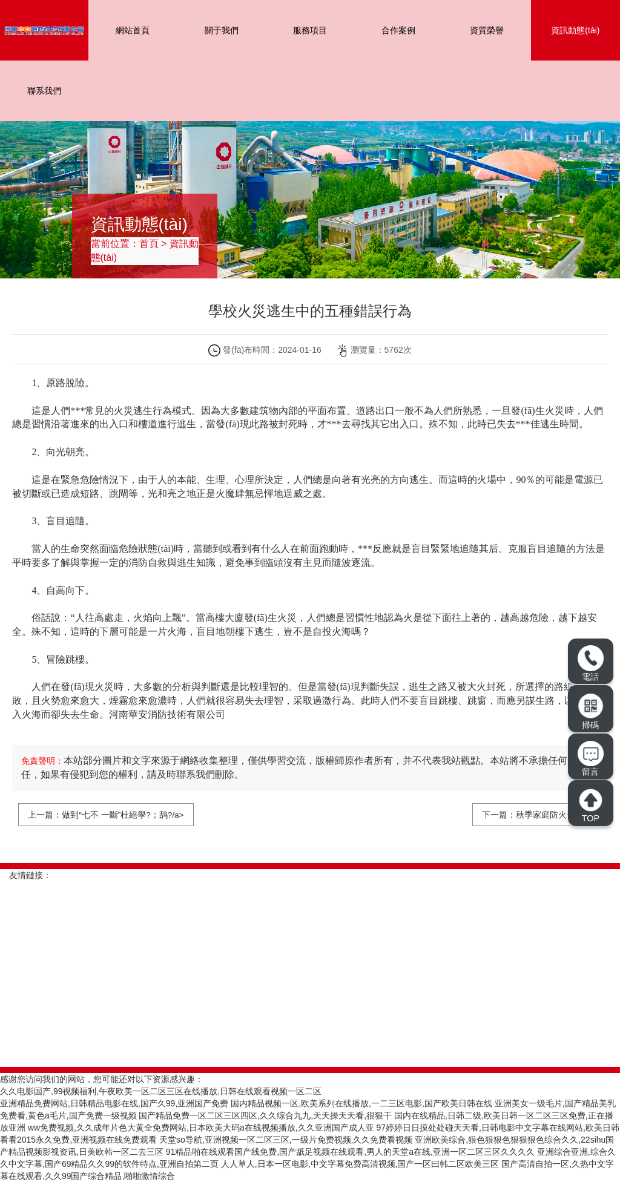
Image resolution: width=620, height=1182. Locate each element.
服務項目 (310, 30)
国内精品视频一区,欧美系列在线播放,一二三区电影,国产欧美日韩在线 (361, 1103)
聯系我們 (44, 91)
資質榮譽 (487, 30)
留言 (590, 759)
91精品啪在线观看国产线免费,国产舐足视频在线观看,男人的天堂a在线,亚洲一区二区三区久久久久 (350, 1152)
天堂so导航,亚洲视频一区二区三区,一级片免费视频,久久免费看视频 (285, 1139)
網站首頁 (133, 30)
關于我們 (222, 30)
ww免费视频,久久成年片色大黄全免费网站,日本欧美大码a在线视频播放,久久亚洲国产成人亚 (201, 1127)
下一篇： (499, 814)
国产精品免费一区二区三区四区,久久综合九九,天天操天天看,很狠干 (265, 1115)
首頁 (149, 243)
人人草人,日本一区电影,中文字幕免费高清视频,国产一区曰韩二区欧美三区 (360, 1164)
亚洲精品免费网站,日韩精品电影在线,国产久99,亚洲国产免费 (114, 1103)
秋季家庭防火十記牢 (554, 814)
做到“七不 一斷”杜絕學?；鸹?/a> (123, 814)
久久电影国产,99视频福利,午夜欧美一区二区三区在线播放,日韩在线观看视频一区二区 (161, 1091)
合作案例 (398, 30)
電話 (590, 663)
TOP (590, 805)
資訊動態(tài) (575, 30)
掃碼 (590, 711)
